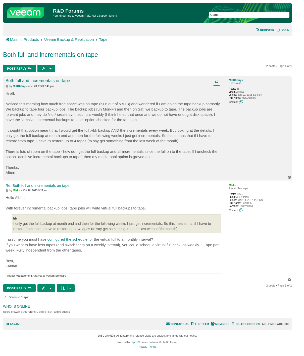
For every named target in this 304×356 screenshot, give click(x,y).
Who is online (16, 306)
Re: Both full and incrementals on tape (37, 185)
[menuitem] (282, 30)
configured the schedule (67, 239)
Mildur (232, 185)
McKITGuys (236, 80)
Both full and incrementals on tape (50, 54)
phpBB (134, 342)
